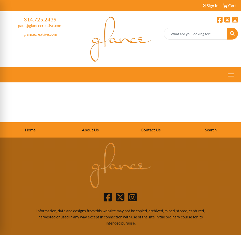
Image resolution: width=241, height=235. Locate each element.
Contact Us (151, 129)
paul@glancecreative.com (40, 25)
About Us (90, 129)
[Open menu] (231, 75)
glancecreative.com (40, 34)
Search (211, 129)
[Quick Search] (195, 34)
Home (30, 129)
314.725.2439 (40, 19)
